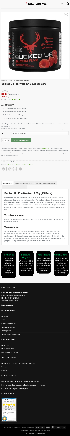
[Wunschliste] (62, 4)
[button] (2, 4)
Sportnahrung (12, 164)
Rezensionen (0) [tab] (21, 187)
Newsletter (5, 371)
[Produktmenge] (5, 140)
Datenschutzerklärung (8, 324)
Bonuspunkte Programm (9, 352)
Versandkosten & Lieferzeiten (11, 334)
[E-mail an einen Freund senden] (13, 169)
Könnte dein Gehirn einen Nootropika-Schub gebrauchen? (20, 381)
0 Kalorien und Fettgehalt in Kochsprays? (15, 389)
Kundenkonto (45, 148)
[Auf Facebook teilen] (6, 169)
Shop (10, 80)
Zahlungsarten (6, 331)
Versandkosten (15, 99)
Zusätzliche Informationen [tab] (25, 183)
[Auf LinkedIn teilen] (20, 169)
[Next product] (3, 90)
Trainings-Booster (21, 164)
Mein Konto (5, 345)
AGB (3, 320)
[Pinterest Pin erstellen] (16, 169)
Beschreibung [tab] (7, 183)
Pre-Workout (30, 164)
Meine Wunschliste (7, 349)
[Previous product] (6, 90)
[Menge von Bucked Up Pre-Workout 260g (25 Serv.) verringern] (2, 140)
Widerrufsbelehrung (8, 327)
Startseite (4, 80)
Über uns (4, 367)
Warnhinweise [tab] (8, 187)
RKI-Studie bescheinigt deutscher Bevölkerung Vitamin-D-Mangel (23, 385)
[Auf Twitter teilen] (9, 169)
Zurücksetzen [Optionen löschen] (64, 130)
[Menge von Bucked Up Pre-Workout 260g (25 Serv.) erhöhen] (8, 140)
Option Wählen (5, 133)
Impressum (5, 316)
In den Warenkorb (21, 140)
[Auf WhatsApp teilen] (3, 169)
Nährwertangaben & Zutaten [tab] (48, 183)
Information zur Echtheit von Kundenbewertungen (17, 363)
